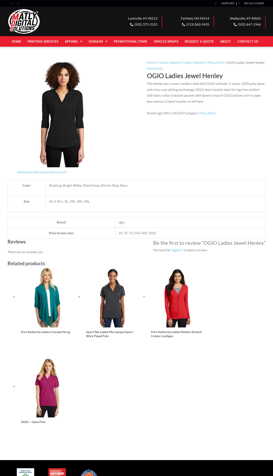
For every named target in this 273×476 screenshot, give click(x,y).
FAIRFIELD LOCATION (96, 415)
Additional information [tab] (33, 172)
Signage (98, 41)
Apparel (73, 41)
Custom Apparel (169, 62)
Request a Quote (199, 41)
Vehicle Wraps (166, 41)
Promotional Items (130, 41)
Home (16, 41)
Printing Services (43, 41)
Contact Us (247, 41)
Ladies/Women (194, 62)
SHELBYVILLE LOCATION (162, 415)
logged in (177, 250)
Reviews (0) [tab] (58, 172)
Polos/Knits (215, 62)
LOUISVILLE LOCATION (32, 415)
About (225, 41)
